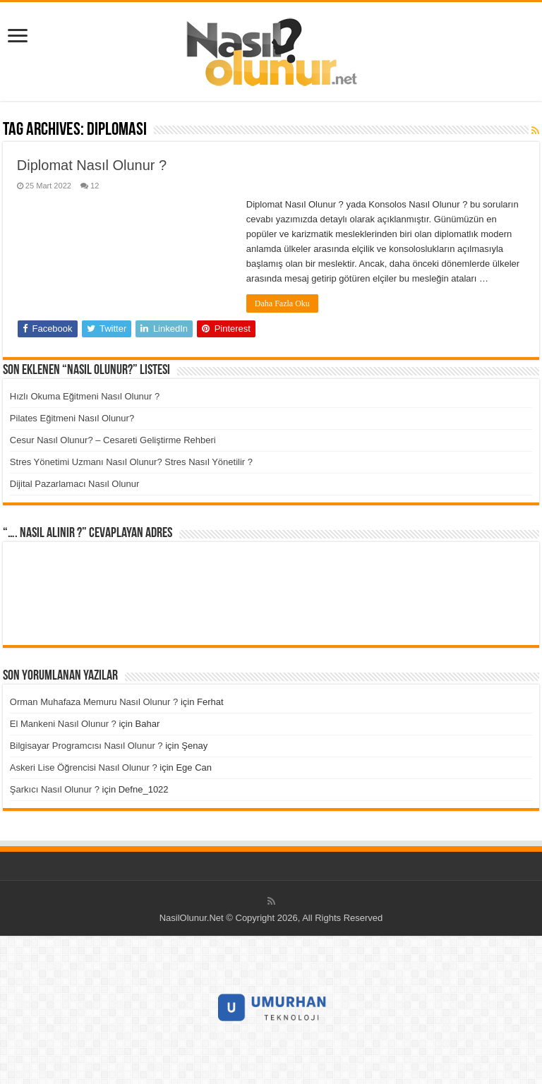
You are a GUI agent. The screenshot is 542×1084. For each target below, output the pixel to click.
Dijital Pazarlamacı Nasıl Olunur (75, 483)
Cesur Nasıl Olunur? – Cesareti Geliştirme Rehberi (113, 440)
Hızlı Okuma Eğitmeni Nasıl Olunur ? (84, 396)
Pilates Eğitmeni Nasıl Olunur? (72, 418)
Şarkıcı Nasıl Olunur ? (55, 789)
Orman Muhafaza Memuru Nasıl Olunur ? (94, 702)
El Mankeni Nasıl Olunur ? (63, 723)
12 (94, 185)
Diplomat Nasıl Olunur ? (92, 165)
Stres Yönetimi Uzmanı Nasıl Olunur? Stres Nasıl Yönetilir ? (131, 462)
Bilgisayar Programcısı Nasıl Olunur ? (86, 745)
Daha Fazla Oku (282, 303)
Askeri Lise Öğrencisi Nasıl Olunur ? (83, 767)
